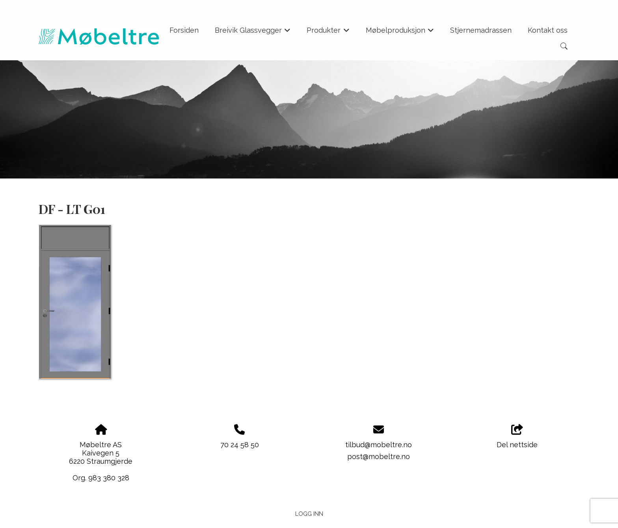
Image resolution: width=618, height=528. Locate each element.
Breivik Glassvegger (253, 32)
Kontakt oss (548, 30)
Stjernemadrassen (481, 30)
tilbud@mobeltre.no (378, 445)
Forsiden (184, 30)
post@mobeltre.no (378, 456)
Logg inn (309, 513)
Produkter (328, 32)
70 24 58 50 (239, 445)
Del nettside (517, 436)
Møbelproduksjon (400, 32)
